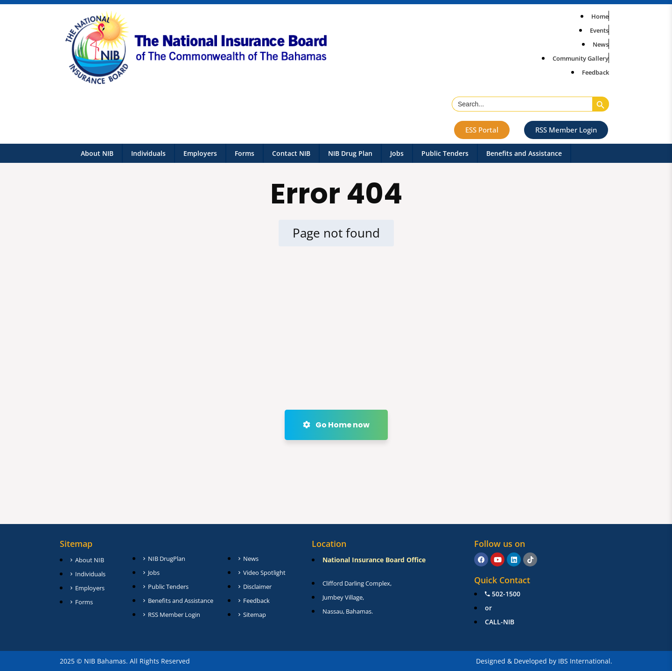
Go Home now (336, 424)
